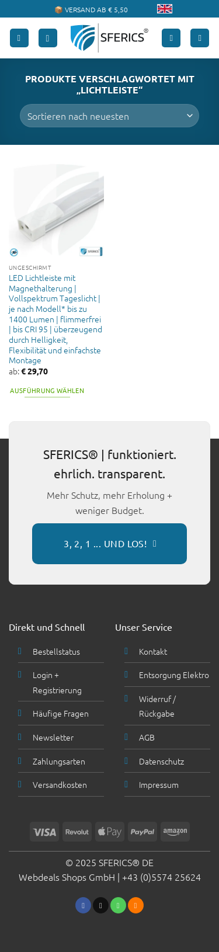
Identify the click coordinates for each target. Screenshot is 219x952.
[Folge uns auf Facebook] (83, 905)
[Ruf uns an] (118, 905)
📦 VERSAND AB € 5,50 (91, 9)
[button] (19, 38)
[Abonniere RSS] (136, 905)
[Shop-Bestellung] (109, 115)
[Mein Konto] (171, 38)
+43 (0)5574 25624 (161, 876)
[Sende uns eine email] (101, 905)
